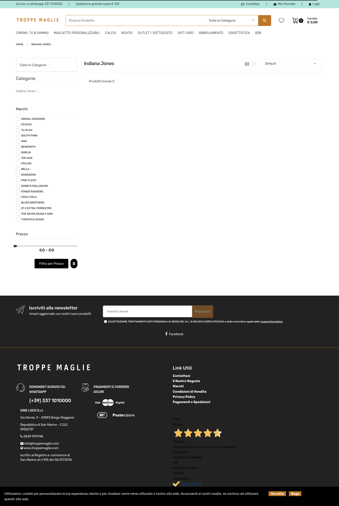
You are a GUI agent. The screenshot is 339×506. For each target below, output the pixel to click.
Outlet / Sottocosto (155, 33)
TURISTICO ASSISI (32, 219)
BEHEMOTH (28, 146)
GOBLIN (26, 152)
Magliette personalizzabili (77, 33)
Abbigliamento (211, 33)
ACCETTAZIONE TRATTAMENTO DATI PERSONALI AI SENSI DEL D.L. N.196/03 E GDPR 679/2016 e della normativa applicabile (195, 321)
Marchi (178, 386)
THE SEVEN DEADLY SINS (37, 213)
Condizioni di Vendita (189, 392)
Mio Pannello (284, 4)
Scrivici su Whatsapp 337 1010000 (39, 4)
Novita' (127, 33)
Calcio (110, 33)
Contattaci (250, 4)
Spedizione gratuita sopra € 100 (97, 4)
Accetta (277, 494)
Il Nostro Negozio (186, 381)
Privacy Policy (184, 397)
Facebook (174, 334)
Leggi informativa (272, 321)
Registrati (202, 311)
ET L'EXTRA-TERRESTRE (36, 208)
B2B (258, 33)
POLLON (26, 163)
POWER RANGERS (32, 191)
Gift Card (185, 33)
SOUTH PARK (29, 135)
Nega (295, 494)
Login (314, 4)
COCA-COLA (29, 197)
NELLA (25, 169)
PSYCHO (26, 124)
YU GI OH (26, 130)
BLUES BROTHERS (32, 202)
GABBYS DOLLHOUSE (34, 185)
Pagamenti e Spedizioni (191, 402)
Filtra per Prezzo (51, 264)
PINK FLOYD (28, 180)
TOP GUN (26, 158)
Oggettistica (239, 33)
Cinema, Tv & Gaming (32, 33)
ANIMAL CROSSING (33, 118)
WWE (24, 141)
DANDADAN (28, 174)
